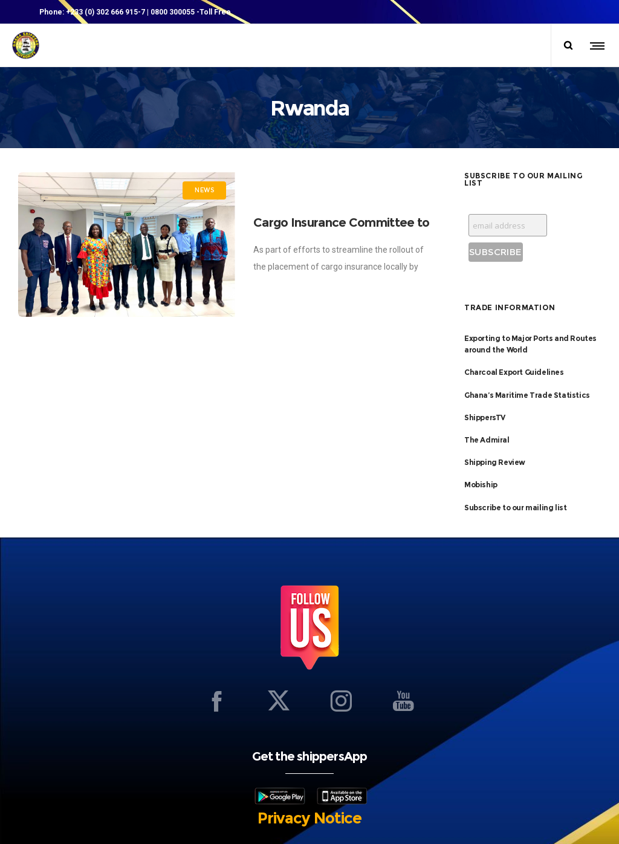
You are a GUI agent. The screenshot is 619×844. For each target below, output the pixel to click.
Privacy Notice (309, 818)
